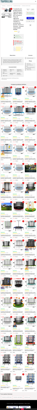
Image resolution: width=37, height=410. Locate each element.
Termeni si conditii (10, 403)
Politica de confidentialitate (19, 403)
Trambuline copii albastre (17, 397)
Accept (22, 409)
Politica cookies (27, 403)
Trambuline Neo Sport (16, 5)
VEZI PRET (30, 18)
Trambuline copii (9, 5)
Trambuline (3, 5)
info (11, 103)
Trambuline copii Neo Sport (26, 5)
